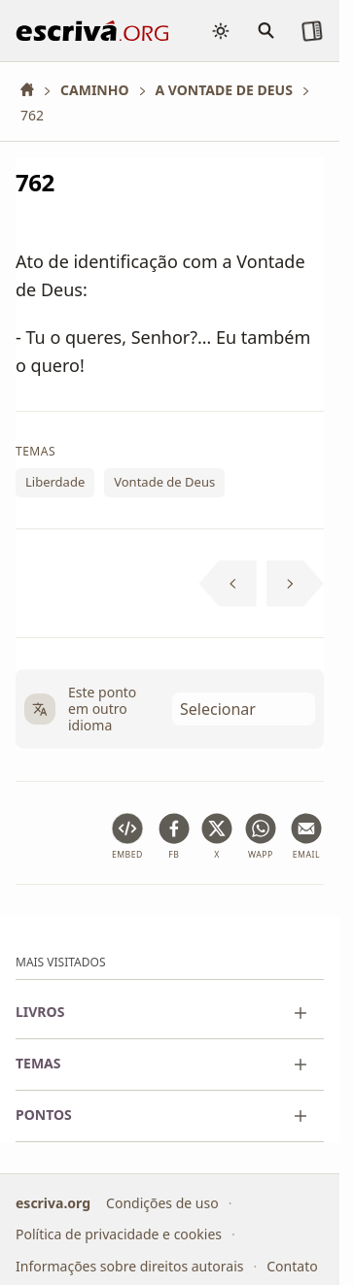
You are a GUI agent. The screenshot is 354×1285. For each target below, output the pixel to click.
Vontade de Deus (164, 481)
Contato (291, 1266)
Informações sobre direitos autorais (129, 1266)
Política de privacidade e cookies (119, 1234)
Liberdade (55, 481)
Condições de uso (162, 1203)
